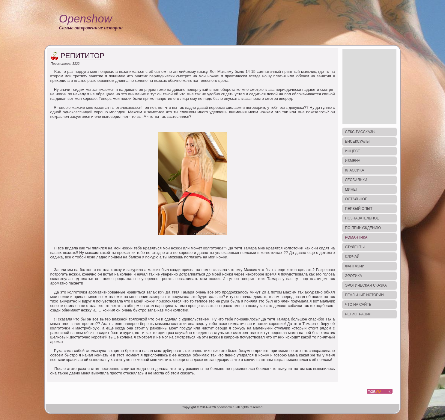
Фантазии (355, 266)
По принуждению (363, 228)
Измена (352, 161)
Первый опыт (358, 209)
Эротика (353, 276)
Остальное (356, 199)
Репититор (82, 56)
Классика (354, 170)
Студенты (355, 247)
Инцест (352, 151)
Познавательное (362, 218)
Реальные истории (364, 295)
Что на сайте (358, 304)
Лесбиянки (356, 180)
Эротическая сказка (366, 285)
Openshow (85, 19)
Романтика (356, 237)
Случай (352, 257)
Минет (351, 189)
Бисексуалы (357, 141)
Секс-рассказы (360, 132)
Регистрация (358, 314)
